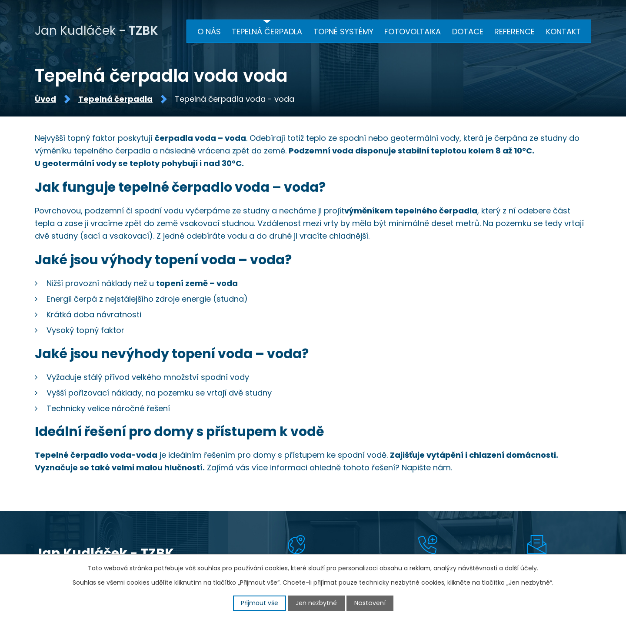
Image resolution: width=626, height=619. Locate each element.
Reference (514, 31)
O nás (209, 31)
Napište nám (426, 468)
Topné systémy (343, 31)
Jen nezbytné (316, 603)
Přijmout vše (260, 603)
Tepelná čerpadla (115, 99)
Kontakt (563, 31)
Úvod (45, 99)
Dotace (467, 31)
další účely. (521, 568)
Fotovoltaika (412, 31)
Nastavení (370, 603)
